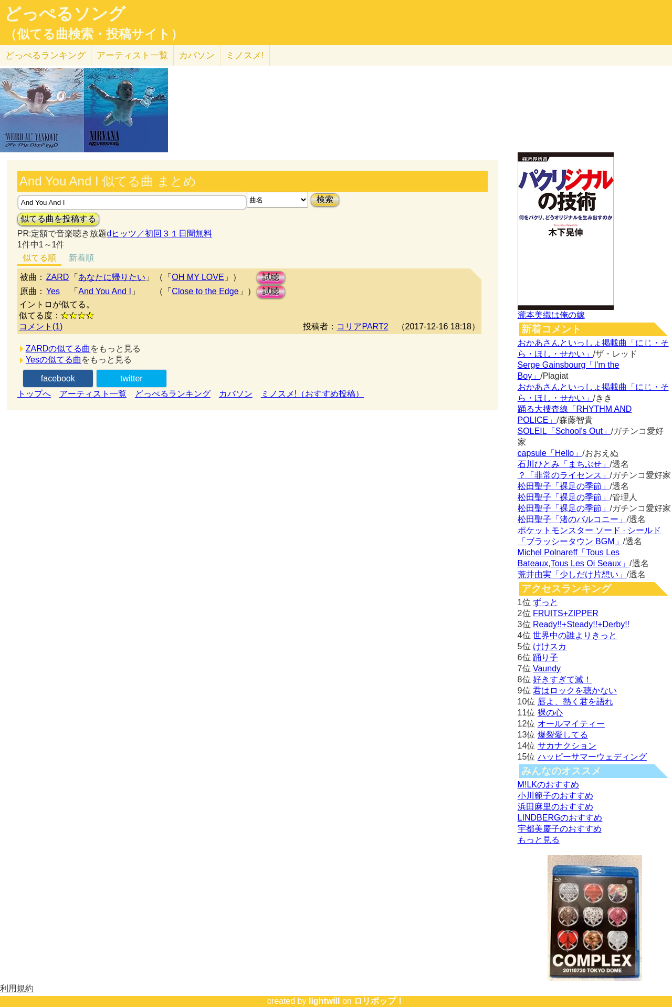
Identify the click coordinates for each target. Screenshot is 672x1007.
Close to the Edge (205, 291)
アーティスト (132, 55)
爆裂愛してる (563, 734)
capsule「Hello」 (550, 453)
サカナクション (567, 745)
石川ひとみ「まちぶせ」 (564, 464)
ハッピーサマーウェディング (592, 756)
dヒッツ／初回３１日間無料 (159, 233)
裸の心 (550, 712)
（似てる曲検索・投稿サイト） (93, 34)
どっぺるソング (64, 13)
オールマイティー (571, 723)
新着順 (81, 257)
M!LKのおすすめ (548, 784)
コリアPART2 (362, 326)
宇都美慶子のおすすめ (560, 828)
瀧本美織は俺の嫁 (551, 314)
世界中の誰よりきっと (575, 635)
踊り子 (545, 657)
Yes (53, 291)
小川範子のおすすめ (555, 795)
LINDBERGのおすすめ (560, 817)
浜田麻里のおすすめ (555, 806)
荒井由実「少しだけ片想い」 (572, 574)
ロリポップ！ (379, 1000)
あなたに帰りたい (111, 277)
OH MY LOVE (198, 277)
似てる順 (39, 257)
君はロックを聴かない (575, 690)
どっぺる (45, 55)
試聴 (270, 277)
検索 (325, 199)
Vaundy (547, 668)
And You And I (104, 291)
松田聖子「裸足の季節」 (564, 486)
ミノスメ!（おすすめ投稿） (312, 393)
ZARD (57, 277)
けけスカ (549, 646)
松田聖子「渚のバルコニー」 (572, 519)
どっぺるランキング (173, 393)
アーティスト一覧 (93, 393)
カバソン (197, 55)
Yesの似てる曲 (53, 359)
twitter (131, 378)
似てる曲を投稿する (58, 218)
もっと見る (539, 839)
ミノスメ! (245, 55)
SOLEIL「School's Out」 (564, 431)
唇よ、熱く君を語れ (575, 701)
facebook (58, 378)
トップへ (34, 393)
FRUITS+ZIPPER (565, 613)
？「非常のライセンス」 (564, 475)
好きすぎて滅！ (562, 679)
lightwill (324, 1000)
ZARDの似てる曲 (58, 348)
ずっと (545, 602)
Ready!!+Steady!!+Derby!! (581, 624)
